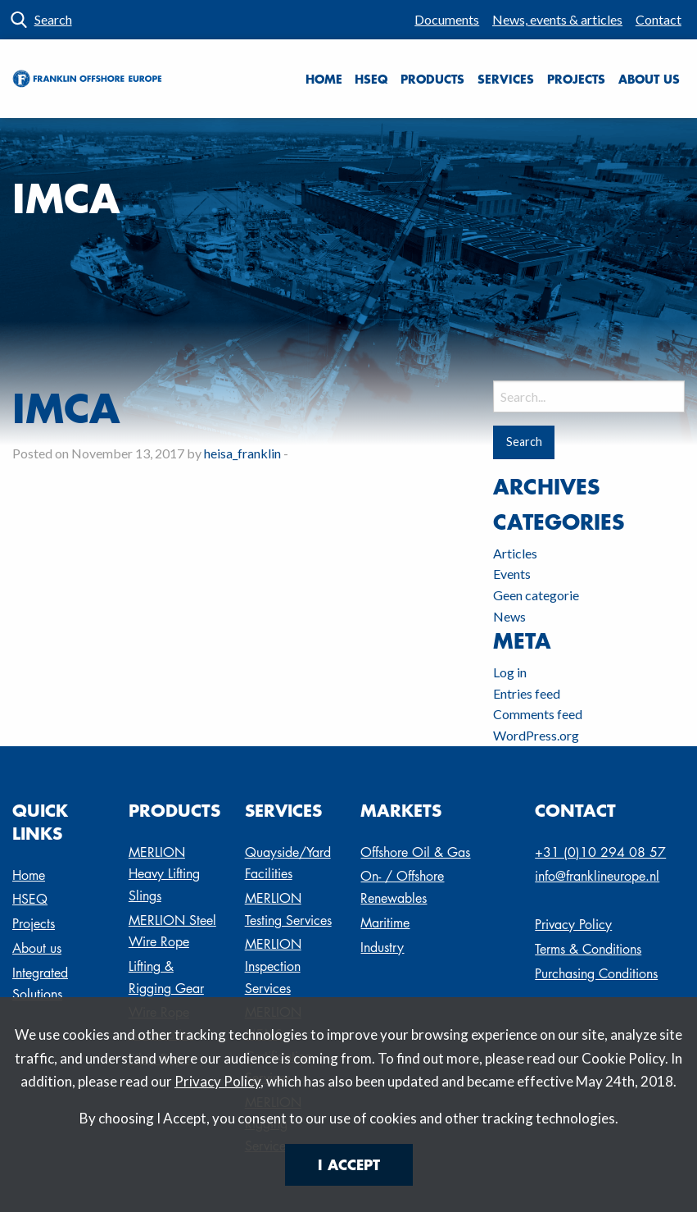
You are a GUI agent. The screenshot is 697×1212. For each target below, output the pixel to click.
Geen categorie (536, 595)
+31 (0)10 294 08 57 (600, 852)
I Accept (349, 1164)
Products (432, 79)
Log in (510, 672)
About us (649, 79)
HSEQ (371, 79)
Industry (382, 947)
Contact (658, 19)
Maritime (385, 923)
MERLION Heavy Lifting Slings (164, 874)
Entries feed (526, 693)
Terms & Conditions (588, 949)
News (509, 616)
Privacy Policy (217, 1081)
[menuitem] (447, 19)
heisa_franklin (242, 453)
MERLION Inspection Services (273, 966)
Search (53, 19)
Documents (446, 19)
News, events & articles (557, 19)
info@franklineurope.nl (597, 876)
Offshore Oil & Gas (415, 852)
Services (505, 79)
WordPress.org (536, 735)
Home (324, 79)
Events (512, 573)
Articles (515, 553)
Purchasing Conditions (596, 973)
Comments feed (537, 714)
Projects (576, 79)
